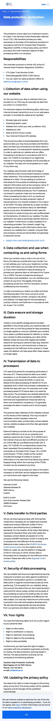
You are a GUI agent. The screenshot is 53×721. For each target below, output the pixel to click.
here (18, 705)
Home (4, 11)
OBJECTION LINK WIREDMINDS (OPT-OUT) (25, 241)
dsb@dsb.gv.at (16, 670)
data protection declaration (19, 707)
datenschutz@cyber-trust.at (16, 82)
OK (26, 715)
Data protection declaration (20, 11)
